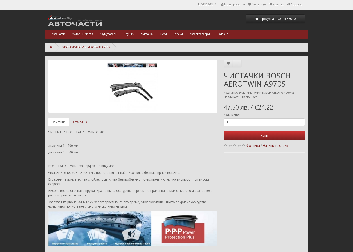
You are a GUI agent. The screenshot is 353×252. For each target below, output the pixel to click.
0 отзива (253, 145)
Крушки (129, 34)
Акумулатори (108, 34)
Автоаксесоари (200, 34)
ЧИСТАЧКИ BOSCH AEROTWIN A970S (86, 47)
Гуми (163, 34)
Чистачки (147, 34)
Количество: (232, 115)
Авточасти (58, 34)
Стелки (178, 34)
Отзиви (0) (80, 122)
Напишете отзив (275, 145)
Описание (59, 122)
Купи (264, 135)
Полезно (222, 34)
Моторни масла (82, 34)
